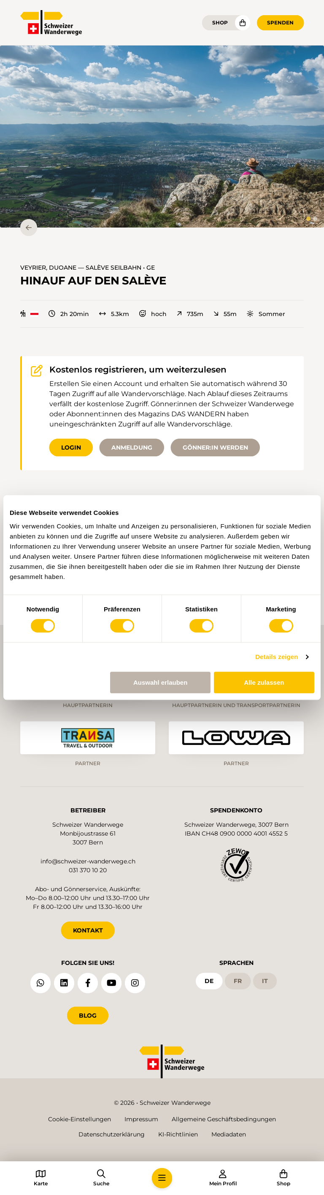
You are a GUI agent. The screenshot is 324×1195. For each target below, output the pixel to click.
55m (225, 314)
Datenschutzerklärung (111, 1134)
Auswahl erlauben (160, 682)
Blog (88, 1015)
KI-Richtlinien (178, 1134)
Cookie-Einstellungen (79, 1119)
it (265, 981)
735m (190, 314)
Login (71, 447)
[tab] (308, 219)
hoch (153, 314)
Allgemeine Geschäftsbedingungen (224, 1119)
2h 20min (69, 314)
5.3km (114, 314)
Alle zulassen (264, 682)
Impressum (141, 1119)
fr (238, 981)
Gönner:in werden (215, 447)
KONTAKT (88, 930)
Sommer (266, 314)
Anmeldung (131, 447)
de (209, 981)
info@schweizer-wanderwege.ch (87, 861)
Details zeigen (276, 656)
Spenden (280, 22)
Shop (220, 22)
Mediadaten (228, 1134)
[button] (162, 137)
